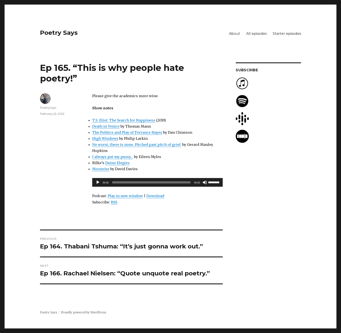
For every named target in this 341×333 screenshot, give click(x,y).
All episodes (256, 34)
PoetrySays (48, 107)
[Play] (98, 182)
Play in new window (125, 196)
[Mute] (205, 182)
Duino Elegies (117, 163)
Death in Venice (106, 126)
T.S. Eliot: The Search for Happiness (123, 120)
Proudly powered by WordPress (83, 312)
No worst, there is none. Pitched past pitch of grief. (136, 144)
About (234, 34)
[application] (157, 182)
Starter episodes (287, 34)
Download (155, 196)
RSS (114, 202)
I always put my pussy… (112, 157)
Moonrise (100, 169)
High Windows (105, 138)
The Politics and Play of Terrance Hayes (127, 132)
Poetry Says (59, 32)
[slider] (151, 182)
